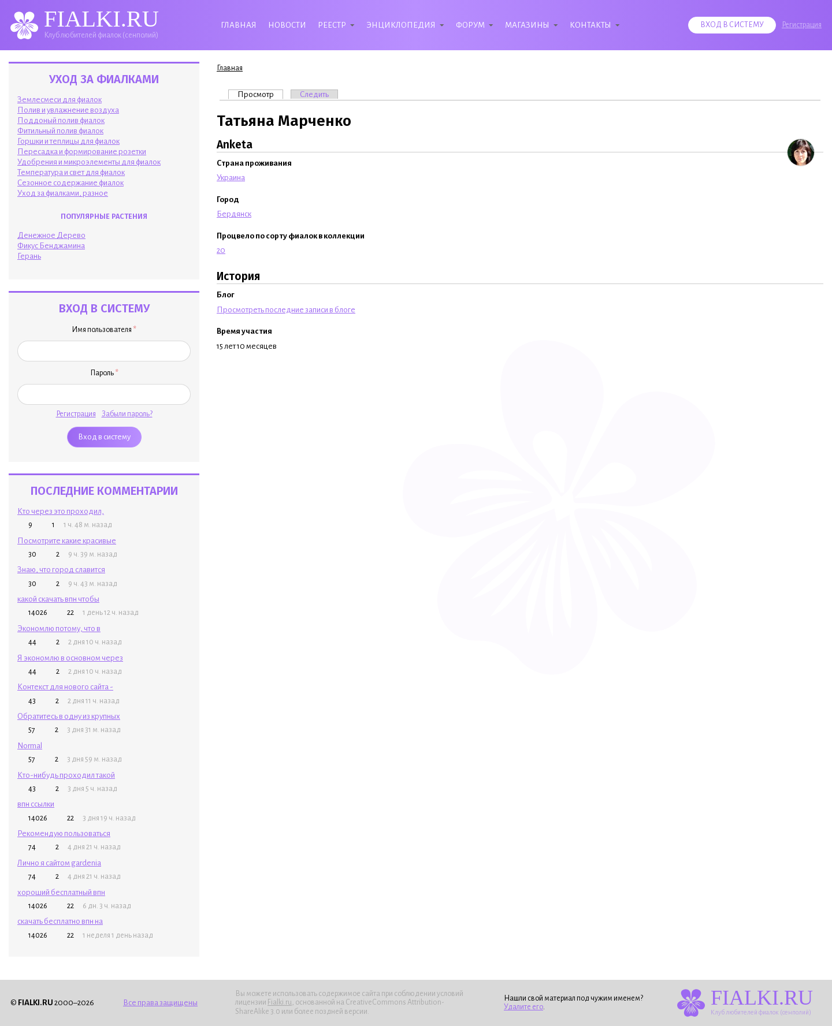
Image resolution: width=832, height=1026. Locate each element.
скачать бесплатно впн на (60, 921)
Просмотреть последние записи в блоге (286, 309)
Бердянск (234, 214)
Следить (314, 94)
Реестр (332, 25)
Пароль (104, 373)
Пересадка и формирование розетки (81, 151)
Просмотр (260, 94)
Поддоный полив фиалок (61, 120)
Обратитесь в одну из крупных (68, 716)
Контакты (590, 25)
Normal (29, 745)
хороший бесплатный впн (61, 892)
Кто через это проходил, (60, 511)
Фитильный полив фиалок (60, 130)
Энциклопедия (401, 25)
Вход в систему (732, 25)
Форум (470, 25)
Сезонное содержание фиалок (70, 182)
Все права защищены (160, 1002)
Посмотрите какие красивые (66, 540)
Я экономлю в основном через (70, 658)
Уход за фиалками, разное (62, 193)
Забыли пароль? (127, 414)
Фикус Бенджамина (51, 245)
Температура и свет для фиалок (71, 172)
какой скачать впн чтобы (58, 599)
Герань (29, 256)
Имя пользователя (104, 330)
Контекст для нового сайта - (65, 686)
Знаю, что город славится (61, 569)
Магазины (527, 25)
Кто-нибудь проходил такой (66, 775)
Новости (287, 25)
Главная (239, 25)
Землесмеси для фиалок (59, 99)
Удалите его (523, 1007)
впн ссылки (35, 804)
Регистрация (802, 25)
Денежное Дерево (51, 235)
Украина (231, 177)
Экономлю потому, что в (59, 628)
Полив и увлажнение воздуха (68, 110)
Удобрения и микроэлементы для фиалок (89, 162)
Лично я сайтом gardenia (59, 863)
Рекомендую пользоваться (63, 833)
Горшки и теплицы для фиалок (68, 141)
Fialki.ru (280, 1002)
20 (221, 250)
